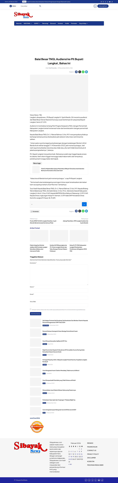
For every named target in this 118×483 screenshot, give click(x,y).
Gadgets (45, 344)
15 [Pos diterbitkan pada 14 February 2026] (79, 454)
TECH (44, 373)
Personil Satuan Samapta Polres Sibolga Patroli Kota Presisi (60, 331)
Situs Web (33, 301)
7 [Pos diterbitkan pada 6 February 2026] (77, 451)
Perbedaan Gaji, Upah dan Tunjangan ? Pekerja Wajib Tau (59, 400)
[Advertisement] (59, 40)
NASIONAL (27, 23)
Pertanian (74, 23)
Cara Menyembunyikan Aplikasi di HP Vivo (55, 341)
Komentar (33, 263)
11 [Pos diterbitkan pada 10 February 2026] (71, 454)
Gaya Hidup (82, 23)
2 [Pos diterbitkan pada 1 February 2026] (81, 449)
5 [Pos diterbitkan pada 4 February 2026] (73, 451)
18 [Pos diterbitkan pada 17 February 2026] (71, 457)
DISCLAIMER (91, 458)
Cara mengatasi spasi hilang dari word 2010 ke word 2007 (59, 409)
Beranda (19, 23)
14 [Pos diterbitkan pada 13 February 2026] (77, 454)
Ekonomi (53, 23)
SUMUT (36, 23)
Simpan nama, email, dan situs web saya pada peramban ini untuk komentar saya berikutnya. (58, 309)
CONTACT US (91, 450)
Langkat (44, 364)
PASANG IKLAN (92, 447)
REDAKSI (90, 443)
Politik (67, 23)
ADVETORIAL (45, 325)
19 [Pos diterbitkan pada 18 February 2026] (73, 457)
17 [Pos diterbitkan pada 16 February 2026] (69, 457)
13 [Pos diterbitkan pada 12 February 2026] (75, 454)
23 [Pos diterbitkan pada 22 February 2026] (82, 457)
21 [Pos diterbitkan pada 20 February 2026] (77, 457)
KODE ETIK (90, 461)
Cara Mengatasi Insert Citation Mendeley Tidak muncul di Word (61, 370)
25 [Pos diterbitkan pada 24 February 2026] (71, 459)
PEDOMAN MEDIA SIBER (95, 465)
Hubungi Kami (103, 6)
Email (32, 294)
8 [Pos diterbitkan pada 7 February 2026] (79, 451)
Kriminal (60, 23)
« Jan (70, 464)
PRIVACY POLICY (93, 454)
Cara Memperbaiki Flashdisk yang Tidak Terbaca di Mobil (59, 380)
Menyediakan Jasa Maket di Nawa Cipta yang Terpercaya (59, 390)
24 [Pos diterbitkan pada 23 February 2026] (69, 459)
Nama (32, 287)
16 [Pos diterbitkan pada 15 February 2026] (81, 454)
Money (44, 402)
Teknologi (45, 23)
